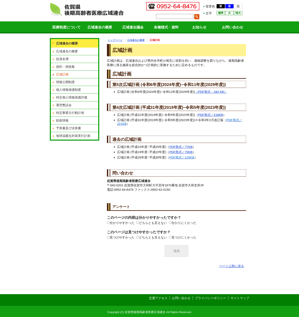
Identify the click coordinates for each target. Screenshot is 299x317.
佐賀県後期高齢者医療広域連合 (87, 9)
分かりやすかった (122, 223)
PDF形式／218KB (210, 115)
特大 (238, 13)
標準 (220, 13)
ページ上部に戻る (231, 266)
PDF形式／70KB (180, 152)
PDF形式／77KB (180, 147)
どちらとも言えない (153, 223)
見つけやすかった (122, 237)
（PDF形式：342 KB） (211, 91)
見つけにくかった (184, 237)
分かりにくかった (184, 223)
